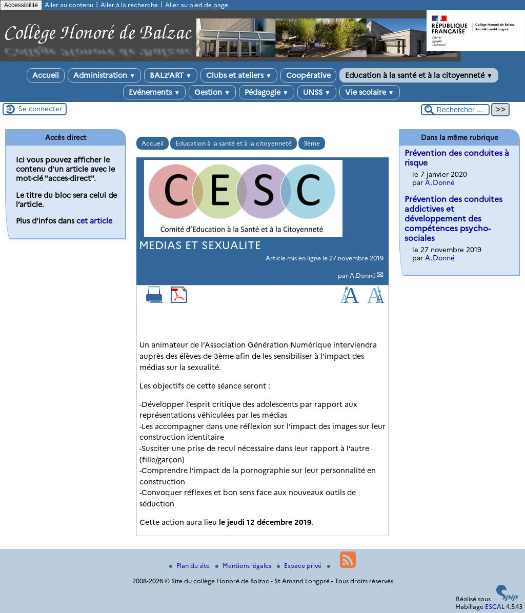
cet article (94, 221)
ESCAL (494, 606)
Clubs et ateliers (239, 75)
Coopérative (308, 75)
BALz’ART (171, 75)
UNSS (317, 92)
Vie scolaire (369, 92)
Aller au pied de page (196, 5)
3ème (312, 143)
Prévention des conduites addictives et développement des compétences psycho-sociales (453, 218)
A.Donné (363, 275)
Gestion (212, 92)
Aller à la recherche (129, 5)
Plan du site (190, 565)
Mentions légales (244, 565)
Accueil (45, 75)
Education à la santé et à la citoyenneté (419, 75)
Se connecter (40, 109)
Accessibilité (21, 5)
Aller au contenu (69, 5)
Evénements (154, 92)
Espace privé (300, 565)
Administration (104, 75)
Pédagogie (267, 92)
